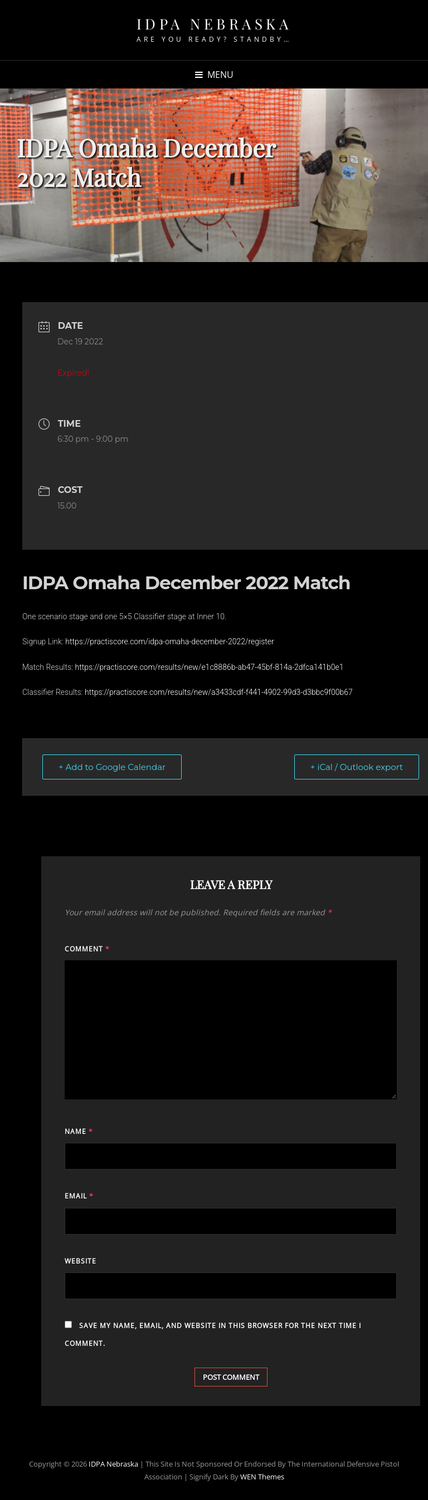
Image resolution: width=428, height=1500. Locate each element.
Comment (87, 949)
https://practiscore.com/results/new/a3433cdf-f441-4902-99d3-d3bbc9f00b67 (219, 692)
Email (79, 1196)
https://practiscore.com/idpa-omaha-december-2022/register (169, 641)
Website (80, 1261)
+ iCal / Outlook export (356, 767)
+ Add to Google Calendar (112, 767)
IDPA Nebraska (214, 23)
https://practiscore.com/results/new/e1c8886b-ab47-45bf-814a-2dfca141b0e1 (209, 667)
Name (79, 1131)
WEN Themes (262, 1477)
